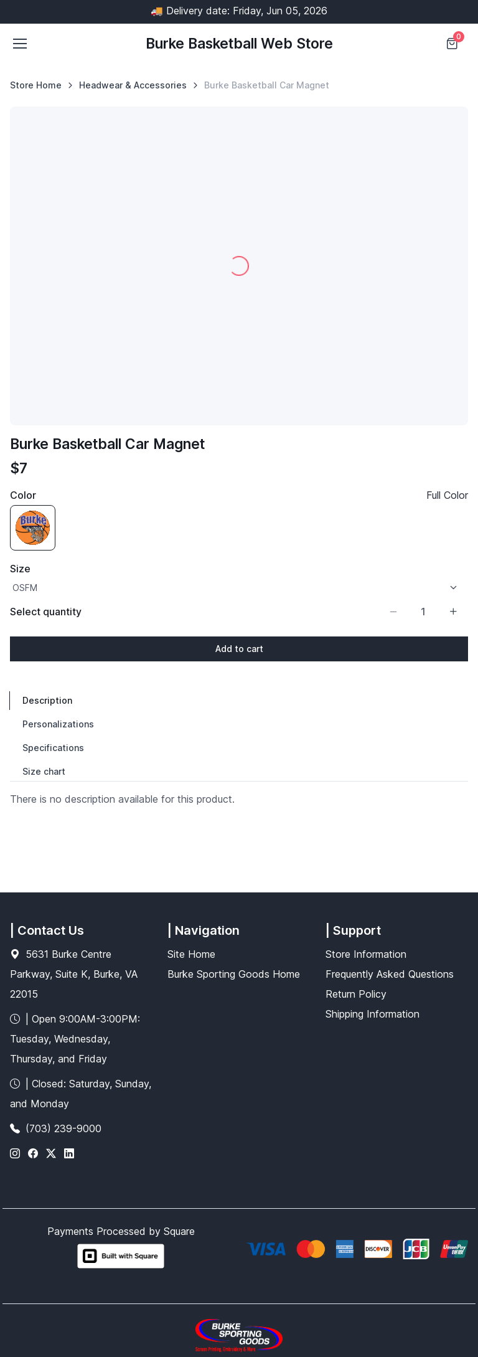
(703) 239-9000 (63, 1128)
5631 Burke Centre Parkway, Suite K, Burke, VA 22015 (74, 974)
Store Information (366, 954)
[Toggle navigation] (19, 43)
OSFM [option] (24, 587)
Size (20, 568)
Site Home (191, 954)
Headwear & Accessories (133, 85)
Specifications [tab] (53, 747)
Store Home (36, 85)
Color (23, 495)
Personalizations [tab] (58, 724)
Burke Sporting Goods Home (233, 974)
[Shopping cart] (453, 44)
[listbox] (239, 587)
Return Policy (356, 994)
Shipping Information (372, 1014)
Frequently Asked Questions (390, 974)
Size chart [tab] (43, 771)
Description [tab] (47, 700)
